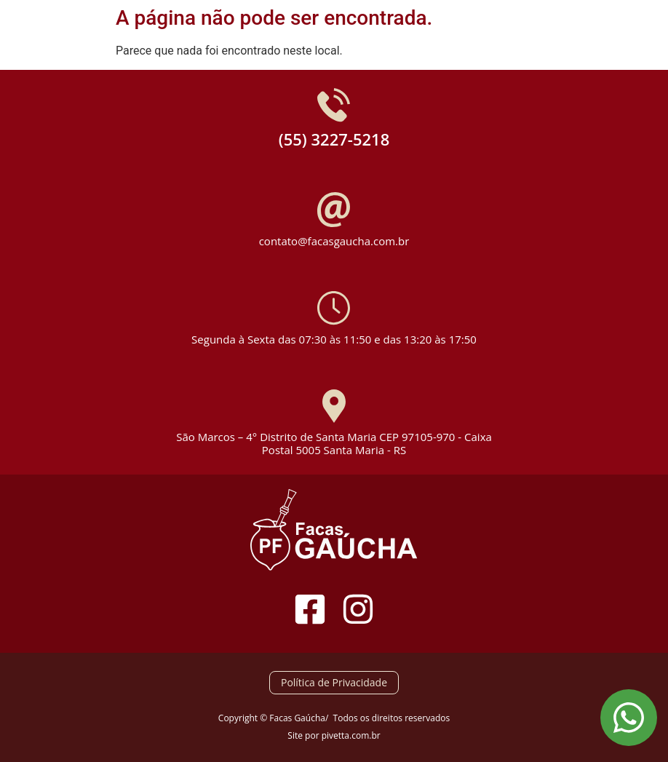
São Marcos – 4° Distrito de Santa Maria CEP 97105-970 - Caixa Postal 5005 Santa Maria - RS (334, 443)
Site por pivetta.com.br (333, 735)
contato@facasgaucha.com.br (334, 241)
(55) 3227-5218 (334, 139)
